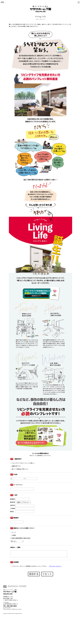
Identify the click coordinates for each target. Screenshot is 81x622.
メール (13, 532)
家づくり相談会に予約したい (19, 469)
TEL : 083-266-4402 (10, 606)
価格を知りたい (16, 466)
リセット (47, 574)
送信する (34, 574)
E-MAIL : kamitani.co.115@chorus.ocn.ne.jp (12, 609)
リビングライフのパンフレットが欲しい (23, 463)
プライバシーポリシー (55, 566)
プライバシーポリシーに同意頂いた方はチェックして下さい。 (29, 566)
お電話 (13, 535)
